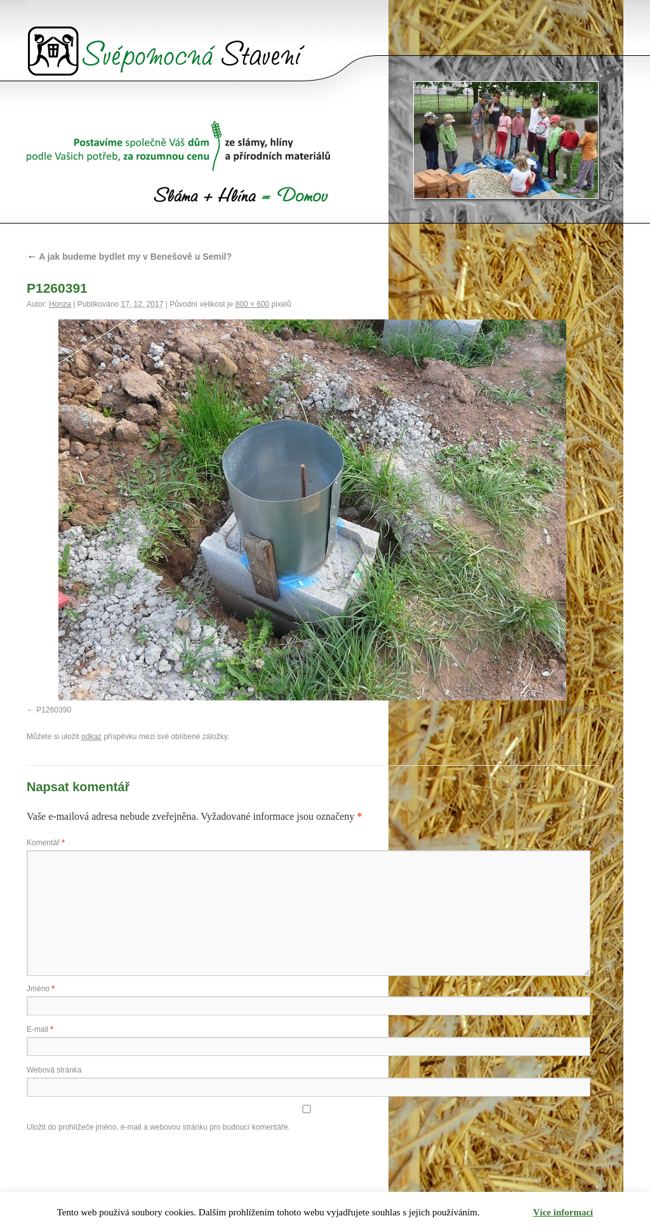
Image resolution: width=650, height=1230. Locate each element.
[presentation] (123, 1166)
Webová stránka (54, 1070)
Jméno (41, 988)
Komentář (46, 842)
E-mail (40, 1029)
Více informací (563, 1212)
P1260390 (53, 709)
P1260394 (571, 709)
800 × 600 (252, 304)
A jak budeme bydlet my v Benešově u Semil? (129, 256)
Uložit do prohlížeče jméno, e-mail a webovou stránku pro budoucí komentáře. (158, 1127)
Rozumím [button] (507, 1212)
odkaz (91, 736)
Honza (60, 304)
